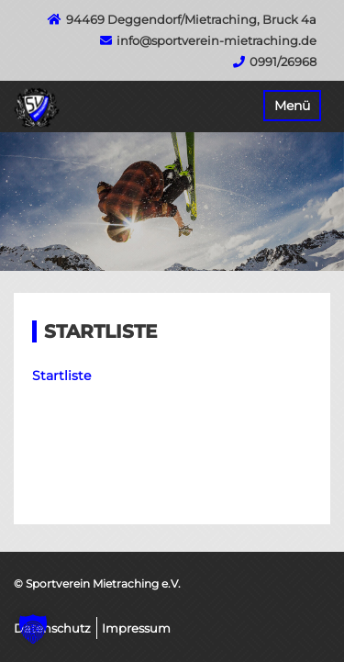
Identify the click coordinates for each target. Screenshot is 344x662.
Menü (292, 105)
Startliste (61, 375)
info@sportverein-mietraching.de (216, 40)
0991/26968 (283, 61)
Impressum (136, 628)
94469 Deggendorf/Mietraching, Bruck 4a (191, 19)
